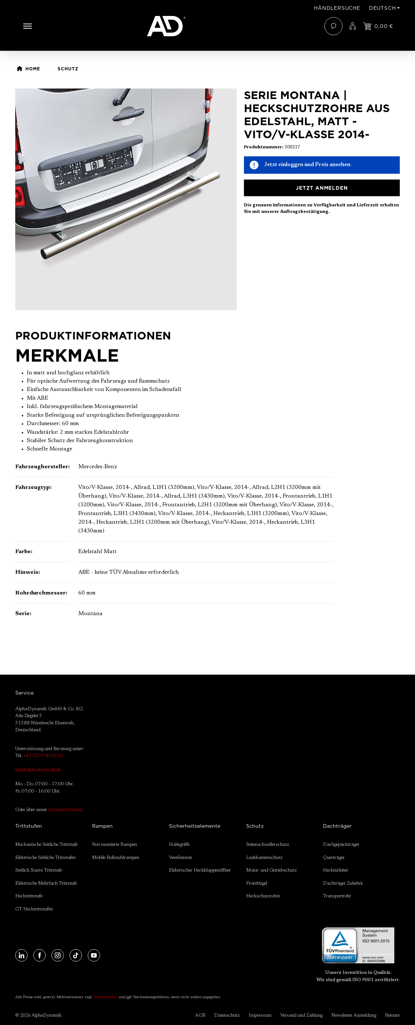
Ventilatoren (180, 857)
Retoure (392, 1015)
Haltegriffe (179, 844)
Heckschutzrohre (263, 896)
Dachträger (337, 826)
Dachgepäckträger (341, 844)
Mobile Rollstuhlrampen (115, 857)
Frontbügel (256, 883)
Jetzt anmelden (322, 188)
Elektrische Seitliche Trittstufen (45, 857)
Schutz (255, 826)
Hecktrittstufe (28, 896)
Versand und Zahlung (301, 1015)
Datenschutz (227, 1015)
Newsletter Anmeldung (353, 1015)
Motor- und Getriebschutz (271, 870)
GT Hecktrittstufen (34, 909)
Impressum (260, 1015)
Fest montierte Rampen (114, 844)
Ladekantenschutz (264, 857)
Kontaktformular (65, 809)
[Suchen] (333, 26)
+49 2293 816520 (43, 755)
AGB (200, 1015)
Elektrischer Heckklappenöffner (200, 870)
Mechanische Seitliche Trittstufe (46, 844)
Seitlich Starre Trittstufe (38, 870)
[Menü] (27, 26)
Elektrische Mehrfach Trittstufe (46, 883)
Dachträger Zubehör (343, 883)
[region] (125, 199)
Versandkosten (106, 997)
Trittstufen (28, 826)
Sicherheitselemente (194, 826)
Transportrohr (337, 896)
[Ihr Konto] (352, 26)
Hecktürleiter (335, 870)
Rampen (102, 826)
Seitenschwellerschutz (267, 844)
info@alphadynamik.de (38, 769)
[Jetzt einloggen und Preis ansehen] (378, 26)
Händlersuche (337, 8)
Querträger (334, 857)
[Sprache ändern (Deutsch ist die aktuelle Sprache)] (384, 8)
